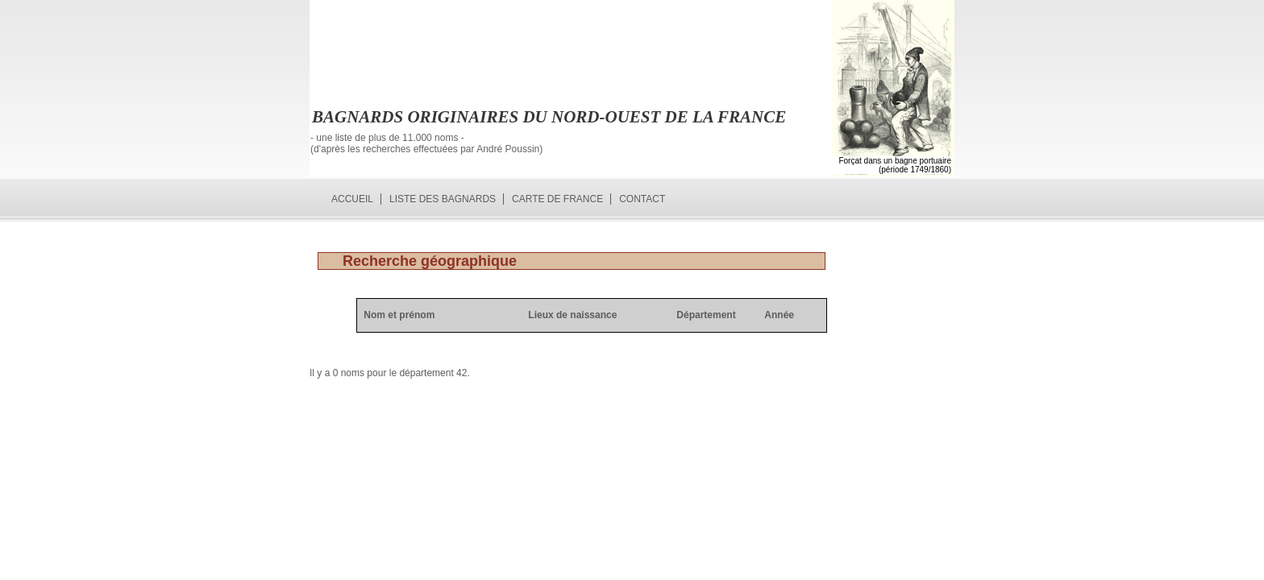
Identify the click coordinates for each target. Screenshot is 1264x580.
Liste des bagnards (442, 199)
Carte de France (557, 199)
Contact (642, 199)
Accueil (352, 199)
